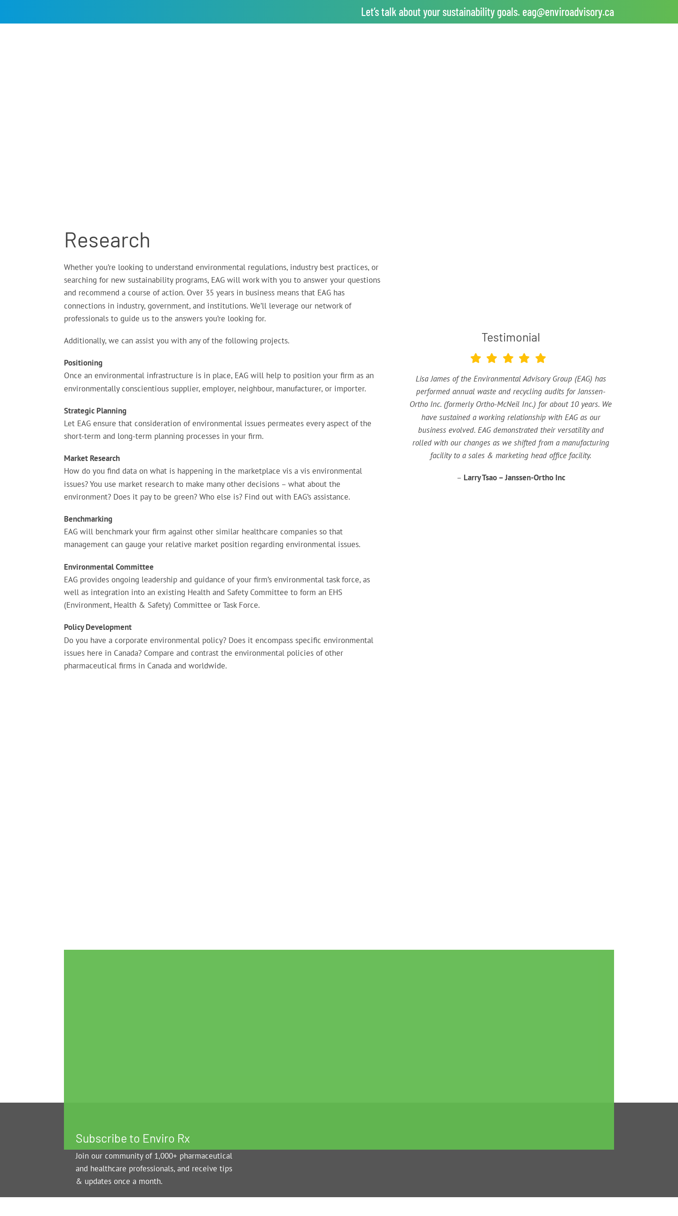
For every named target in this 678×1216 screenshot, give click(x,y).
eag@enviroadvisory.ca (568, 11)
